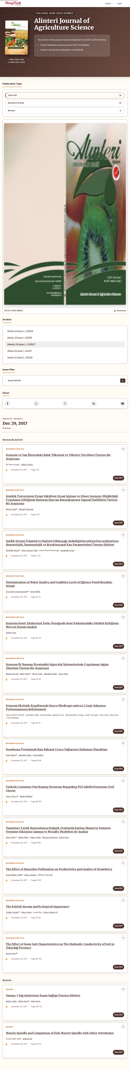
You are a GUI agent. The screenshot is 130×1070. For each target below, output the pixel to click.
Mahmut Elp (27, 1039)
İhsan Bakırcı (38, 755)
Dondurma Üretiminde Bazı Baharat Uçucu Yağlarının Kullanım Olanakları (57, 749)
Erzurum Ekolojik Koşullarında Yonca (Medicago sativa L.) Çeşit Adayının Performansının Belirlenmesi (56, 707)
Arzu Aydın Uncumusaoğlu (16, 592)
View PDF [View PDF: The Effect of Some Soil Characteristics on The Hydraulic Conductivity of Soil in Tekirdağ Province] (118, 967)
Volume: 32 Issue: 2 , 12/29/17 (21, 344)
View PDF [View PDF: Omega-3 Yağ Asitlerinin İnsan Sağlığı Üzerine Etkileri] (118, 1015)
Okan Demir (10, 837)
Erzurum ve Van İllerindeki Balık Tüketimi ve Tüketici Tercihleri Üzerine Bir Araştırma (58, 456)
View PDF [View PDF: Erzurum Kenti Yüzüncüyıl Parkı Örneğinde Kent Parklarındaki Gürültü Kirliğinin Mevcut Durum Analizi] (118, 646)
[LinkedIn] (94, 403)
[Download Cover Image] (120, 310)
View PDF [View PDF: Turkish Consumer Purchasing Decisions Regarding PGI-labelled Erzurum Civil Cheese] (118, 810)
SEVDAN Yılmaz (12, 550)
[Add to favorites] (123, 449)
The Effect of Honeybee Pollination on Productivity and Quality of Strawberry (59, 869)
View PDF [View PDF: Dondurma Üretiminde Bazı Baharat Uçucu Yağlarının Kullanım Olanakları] (118, 769)
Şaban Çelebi (35, 837)
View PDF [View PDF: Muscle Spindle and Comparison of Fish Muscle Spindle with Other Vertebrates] (118, 1052)
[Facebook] (7, 403)
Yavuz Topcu (11, 796)
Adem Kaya (35, 1001)
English (109, 4)
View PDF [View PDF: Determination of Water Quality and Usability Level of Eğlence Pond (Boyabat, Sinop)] (118, 605)
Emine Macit (11, 755)
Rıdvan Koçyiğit (12, 674)
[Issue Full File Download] (122, 381)
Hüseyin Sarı (11, 954)
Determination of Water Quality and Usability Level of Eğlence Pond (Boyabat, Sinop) (59, 584)
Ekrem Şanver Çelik (29, 550)
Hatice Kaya (64, 837)
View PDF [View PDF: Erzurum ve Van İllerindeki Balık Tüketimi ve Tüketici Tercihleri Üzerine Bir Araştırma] (118, 478)
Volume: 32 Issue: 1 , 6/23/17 (19, 351)
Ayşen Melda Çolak (13, 875)
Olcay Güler (63, 674)
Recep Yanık (11, 509)
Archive (7, 319)
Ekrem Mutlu (35, 592)
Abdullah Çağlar (25, 755)
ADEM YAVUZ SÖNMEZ (61, 13)
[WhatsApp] (36, 403)
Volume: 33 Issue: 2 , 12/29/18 (20, 331)
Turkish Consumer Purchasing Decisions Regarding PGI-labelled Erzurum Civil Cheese (60, 788)
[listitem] (65, 95)
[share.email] (122, 403)
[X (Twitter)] (65, 403)
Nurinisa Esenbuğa (50, 837)
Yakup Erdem (26, 912)
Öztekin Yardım (12, 912)
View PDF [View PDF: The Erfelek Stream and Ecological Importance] (118, 926)
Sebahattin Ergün (67, 550)
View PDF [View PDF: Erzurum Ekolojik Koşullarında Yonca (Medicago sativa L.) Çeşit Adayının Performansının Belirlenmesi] (118, 731)
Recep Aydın (37, 674)
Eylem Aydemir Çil (50, 912)
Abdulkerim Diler (50, 674)
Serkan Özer (11, 633)
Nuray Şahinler (31, 875)
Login (119, 3)
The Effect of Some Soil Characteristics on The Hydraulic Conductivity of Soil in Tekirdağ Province (60, 946)
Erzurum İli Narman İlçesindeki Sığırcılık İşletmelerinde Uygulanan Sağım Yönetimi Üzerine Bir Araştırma (57, 666)
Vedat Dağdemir (26, 796)
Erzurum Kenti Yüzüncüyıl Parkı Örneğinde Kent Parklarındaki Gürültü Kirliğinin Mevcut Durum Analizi (62, 625)
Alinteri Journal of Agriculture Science (64, 24)
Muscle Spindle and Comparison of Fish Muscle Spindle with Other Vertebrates (60, 1033)
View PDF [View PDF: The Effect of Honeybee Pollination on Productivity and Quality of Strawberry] (118, 888)
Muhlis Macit (23, 837)
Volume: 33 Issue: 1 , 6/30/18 (19, 337)
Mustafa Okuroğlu (26, 509)
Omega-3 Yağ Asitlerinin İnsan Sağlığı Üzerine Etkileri (43, 995)
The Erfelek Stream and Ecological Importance (37, 906)
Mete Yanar (24, 674)
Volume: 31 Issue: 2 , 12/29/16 (19, 357)
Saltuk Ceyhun (27, 465)
